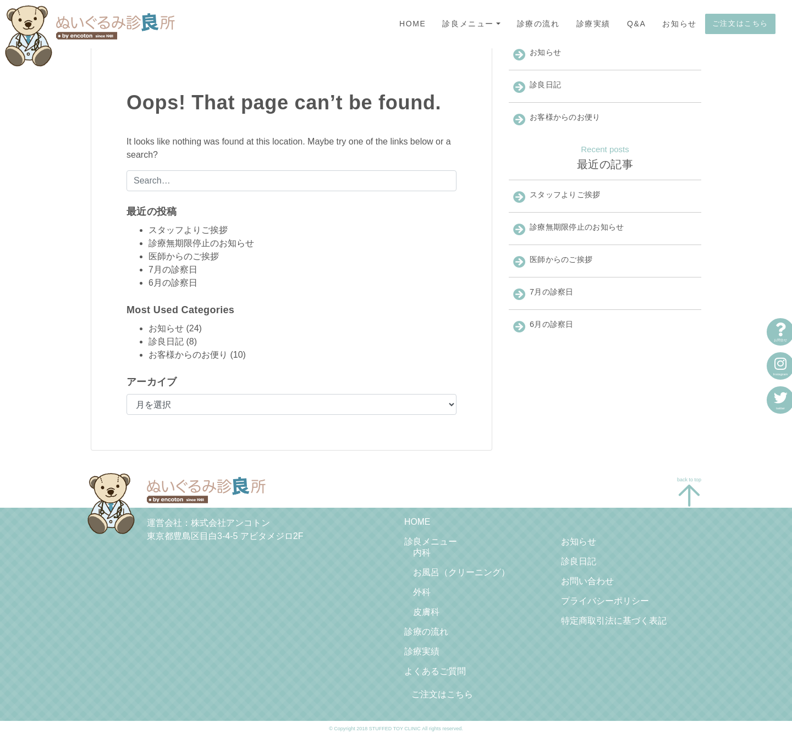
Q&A (636, 23)
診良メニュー (468, 23)
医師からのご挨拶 (183, 256)
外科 (422, 590)
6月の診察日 (172, 282)
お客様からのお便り (188, 354)
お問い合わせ (587, 579)
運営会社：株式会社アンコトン (208, 522)
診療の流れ (538, 23)
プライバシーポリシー (605, 598)
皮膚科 (426, 609)
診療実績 (593, 23)
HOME (412, 23)
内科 (422, 551)
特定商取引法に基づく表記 (614, 618)
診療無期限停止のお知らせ (201, 243)
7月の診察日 (172, 269)
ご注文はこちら (740, 23)
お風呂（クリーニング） (461, 570)
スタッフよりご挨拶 (188, 230)
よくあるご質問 (435, 667)
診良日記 (166, 341)
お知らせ (679, 23)
